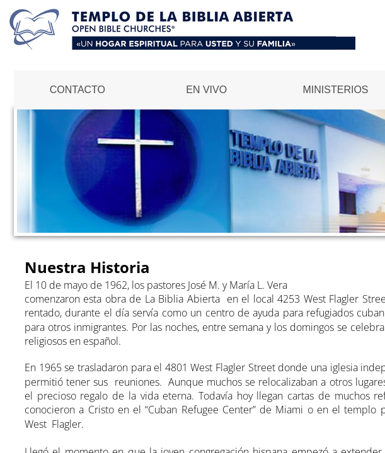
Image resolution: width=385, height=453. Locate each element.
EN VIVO (206, 89)
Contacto (77, 89)
